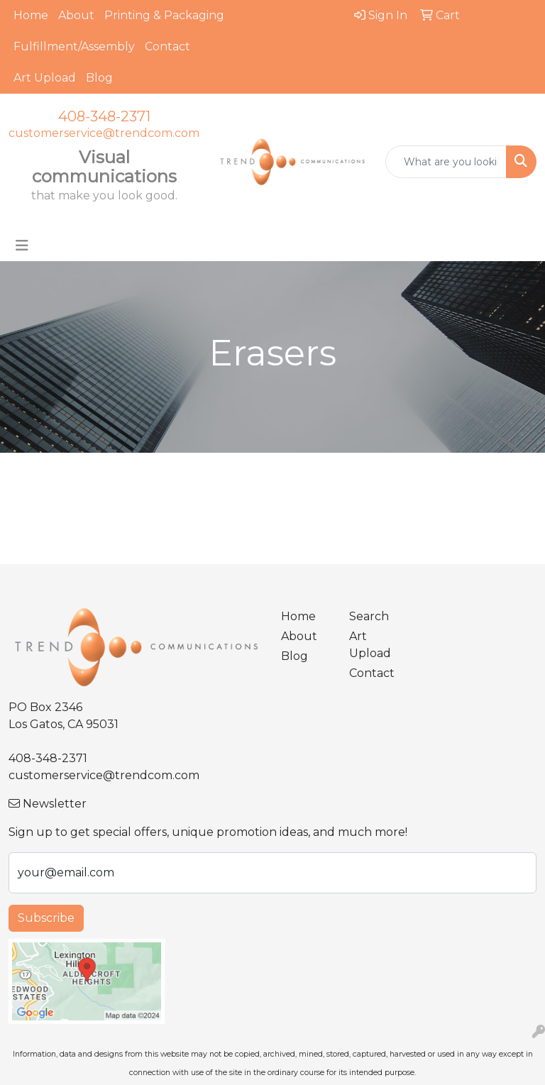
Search (369, 616)
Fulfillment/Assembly (74, 46)
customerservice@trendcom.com (104, 133)
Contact (167, 46)
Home (30, 15)
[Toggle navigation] (22, 245)
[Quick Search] (446, 161)
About (76, 15)
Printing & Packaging (164, 15)
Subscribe (46, 918)
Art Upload (44, 77)
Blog (99, 77)
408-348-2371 (104, 116)
